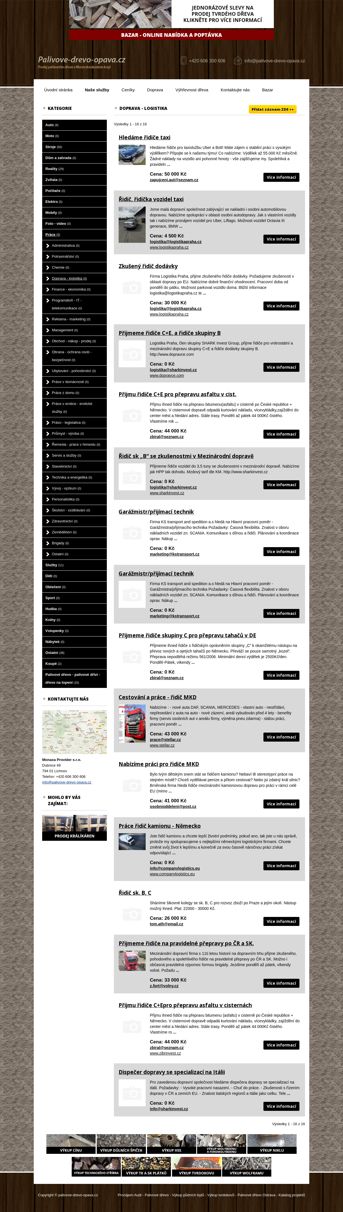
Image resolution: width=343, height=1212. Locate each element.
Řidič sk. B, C (135, 892)
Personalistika (66, 499)
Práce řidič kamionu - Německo (160, 826)
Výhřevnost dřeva (191, 89)
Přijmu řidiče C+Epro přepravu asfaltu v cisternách (185, 1005)
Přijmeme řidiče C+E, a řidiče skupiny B (170, 333)
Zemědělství (64, 532)
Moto (52, 136)
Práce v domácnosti (70, 382)
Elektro (54, 202)
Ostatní (60, 554)
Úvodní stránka (58, 89)
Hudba (54, 609)
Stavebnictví (64, 466)
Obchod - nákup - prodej (74, 341)
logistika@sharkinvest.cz (173, 370)
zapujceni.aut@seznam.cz (174, 180)
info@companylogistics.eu (175, 868)
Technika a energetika (72, 477)
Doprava (155, 89)
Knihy (53, 620)
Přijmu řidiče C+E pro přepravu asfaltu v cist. (177, 394)
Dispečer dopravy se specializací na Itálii (172, 1072)
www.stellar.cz (162, 745)
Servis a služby (66, 455)
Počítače (55, 191)
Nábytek (55, 642)
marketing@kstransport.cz (174, 554)
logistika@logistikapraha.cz (176, 241)
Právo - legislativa (68, 422)
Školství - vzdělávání (71, 510)
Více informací (281, 177)
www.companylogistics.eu (172, 874)
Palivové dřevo (157, 1195)
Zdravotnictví (65, 521)
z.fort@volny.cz (164, 986)
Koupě (54, 663)
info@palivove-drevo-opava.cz (275, 60)
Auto (52, 125)
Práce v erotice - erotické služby (72, 408)
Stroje (54, 147)
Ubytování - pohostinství (74, 371)
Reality (55, 169)
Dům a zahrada (61, 158)
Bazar (267, 89)
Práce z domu (65, 393)
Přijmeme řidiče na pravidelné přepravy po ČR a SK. (186, 943)
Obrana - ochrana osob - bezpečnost (72, 356)
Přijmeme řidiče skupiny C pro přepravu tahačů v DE (187, 635)
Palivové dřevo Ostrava (256, 1195)
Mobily (54, 212)
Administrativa (66, 245)
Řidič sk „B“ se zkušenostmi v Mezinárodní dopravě (186, 456)
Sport (53, 598)
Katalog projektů (292, 1195)
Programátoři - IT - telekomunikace (67, 304)
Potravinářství (65, 256)
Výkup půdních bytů (188, 1195)
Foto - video (58, 223)
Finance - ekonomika (71, 289)
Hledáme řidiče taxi (144, 137)
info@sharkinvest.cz (169, 1109)
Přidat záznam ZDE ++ (273, 109)
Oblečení (56, 587)
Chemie (60, 267)
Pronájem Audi (130, 1195)
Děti (51, 576)
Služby (55, 565)
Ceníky (128, 89)
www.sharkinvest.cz (167, 493)
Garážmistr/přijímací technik (156, 511)
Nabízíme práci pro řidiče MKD (159, 764)
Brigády (60, 543)
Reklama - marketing (71, 319)
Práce (53, 234)
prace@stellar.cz (165, 739)
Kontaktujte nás (235, 89)
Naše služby (97, 89)
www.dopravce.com (167, 375)
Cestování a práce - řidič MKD (158, 697)
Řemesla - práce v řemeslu (76, 444)
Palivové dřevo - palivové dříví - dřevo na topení (73, 678)
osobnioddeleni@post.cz (173, 806)
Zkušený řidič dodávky (148, 266)
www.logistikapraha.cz (169, 247)
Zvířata (54, 180)
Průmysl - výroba (68, 433)
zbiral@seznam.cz (167, 436)
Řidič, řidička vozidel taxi (151, 199)
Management (65, 330)
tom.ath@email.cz (166, 924)
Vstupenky (57, 631)
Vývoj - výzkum (66, 488)
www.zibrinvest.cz (165, 1053)
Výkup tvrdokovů (220, 1195)
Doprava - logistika (69, 278)
